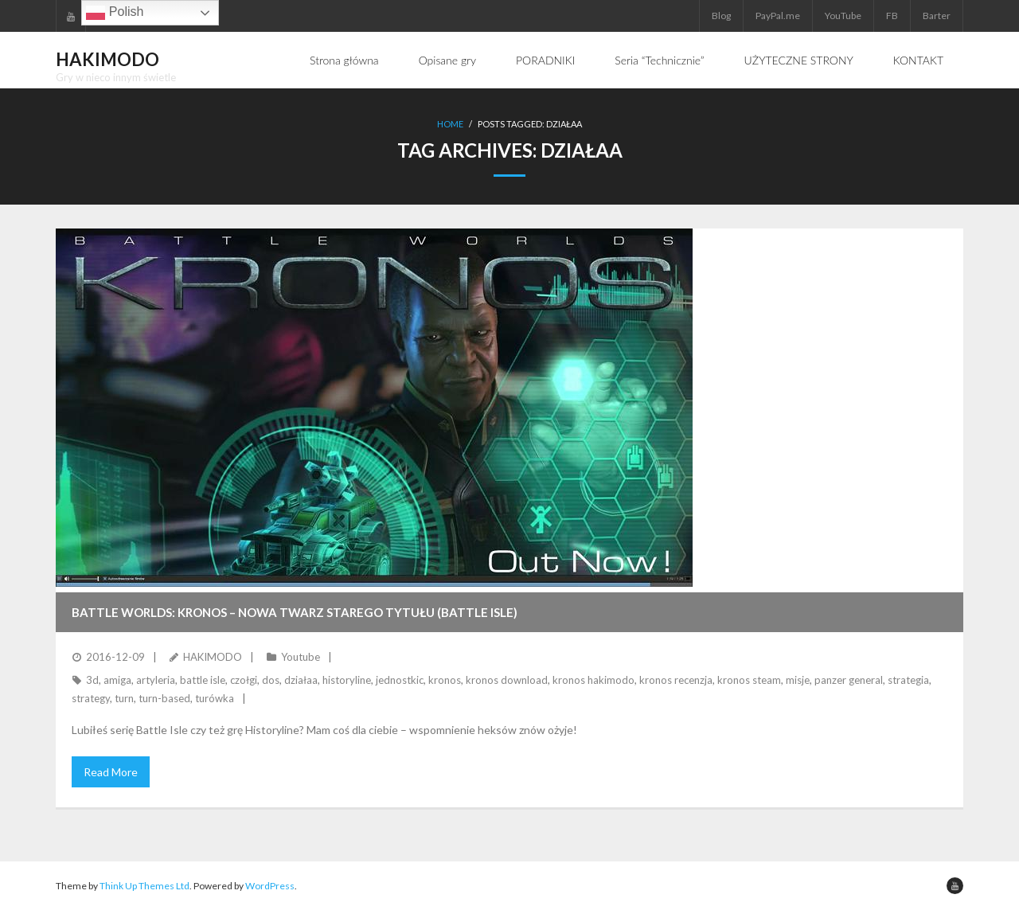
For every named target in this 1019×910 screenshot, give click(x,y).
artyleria (155, 680)
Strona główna (344, 60)
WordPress (270, 886)
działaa (301, 680)
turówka (214, 698)
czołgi (243, 680)
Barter (937, 15)
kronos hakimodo (593, 680)
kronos (444, 680)
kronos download (507, 680)
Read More (111, 772)
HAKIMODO (212, 656)
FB (892, 15)
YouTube (843, 15)
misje (798, 680)
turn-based (164, 698)
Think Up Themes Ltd (144, 886)
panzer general (848, 680)
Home (450, 124)
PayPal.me (777, 15)
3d (92, 680)
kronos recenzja (676, 680)
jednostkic (400, 680)
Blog (721, 15)
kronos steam (749, 680)
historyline (346, 680)
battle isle (202, 680)
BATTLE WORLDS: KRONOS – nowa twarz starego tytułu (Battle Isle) (294, 612)
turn (124, 698)
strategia (908, 680)
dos (270, 680)
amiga (117, 680)
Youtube (300, 656)
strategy (91, 698)
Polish (114, 12)
